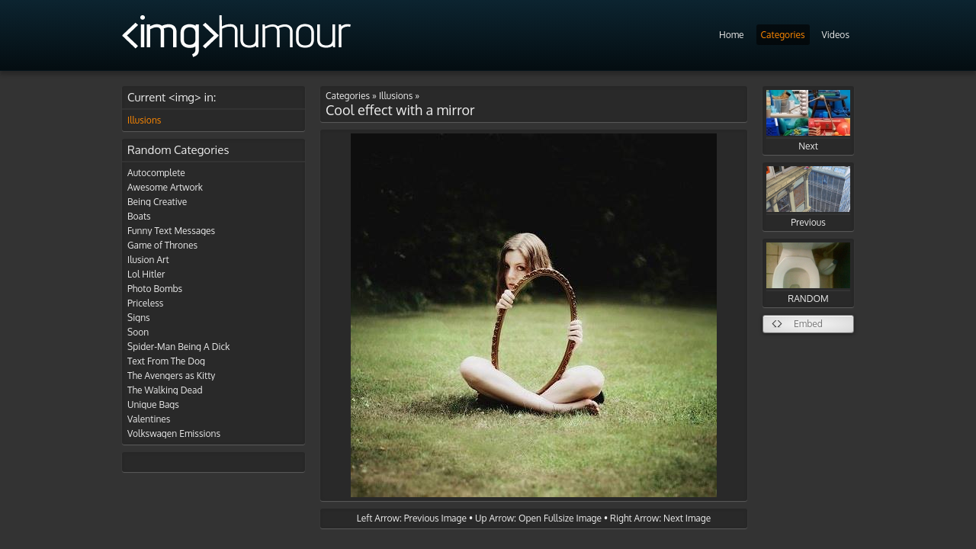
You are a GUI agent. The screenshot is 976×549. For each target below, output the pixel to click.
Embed (808, 323)
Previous (808, 197)
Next (808, 121)
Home (731, 34)
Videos (835, 34)
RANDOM (808, 273)
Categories (783, 34)
